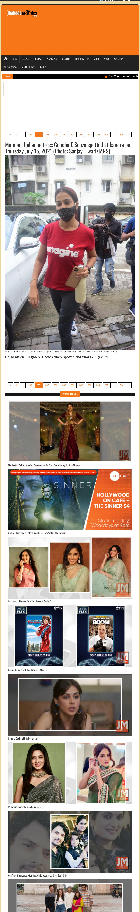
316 (121, 134)
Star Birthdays (28, 66)
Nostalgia (118, 58)
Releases (26, 58)
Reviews (38, 58)
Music (106, 58)
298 (47, 134)
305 (106, 134)
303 (89, 134)
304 (98, 134)
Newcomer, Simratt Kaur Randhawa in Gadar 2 (29, 601)
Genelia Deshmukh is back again (23, 738)
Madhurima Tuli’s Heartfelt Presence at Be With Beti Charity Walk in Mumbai (44, 465)
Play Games (52, 58)
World (96, 58)
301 (72, 134)
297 (38, 134)
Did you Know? (10, 66)
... (23, 134)
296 (30, 134)
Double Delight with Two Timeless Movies (27, 670)
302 (81, 134)
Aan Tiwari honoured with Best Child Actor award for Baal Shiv (37, 875)
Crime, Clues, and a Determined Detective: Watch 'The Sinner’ (37, 533)
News (14, 58)
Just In (43, 66)
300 (64, 134)
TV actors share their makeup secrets (25, 807)
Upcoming (66, 58)
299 (55, 134)
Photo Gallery (82, 58)
